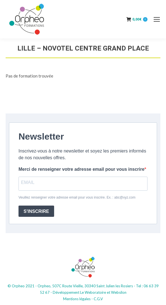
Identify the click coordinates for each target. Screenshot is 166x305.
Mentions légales (77, 299)
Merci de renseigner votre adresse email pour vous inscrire (81, 169)
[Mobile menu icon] (156, 19)
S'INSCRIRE (36, 211)
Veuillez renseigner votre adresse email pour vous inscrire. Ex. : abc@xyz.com (77, 197)
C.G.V (98, 299)
